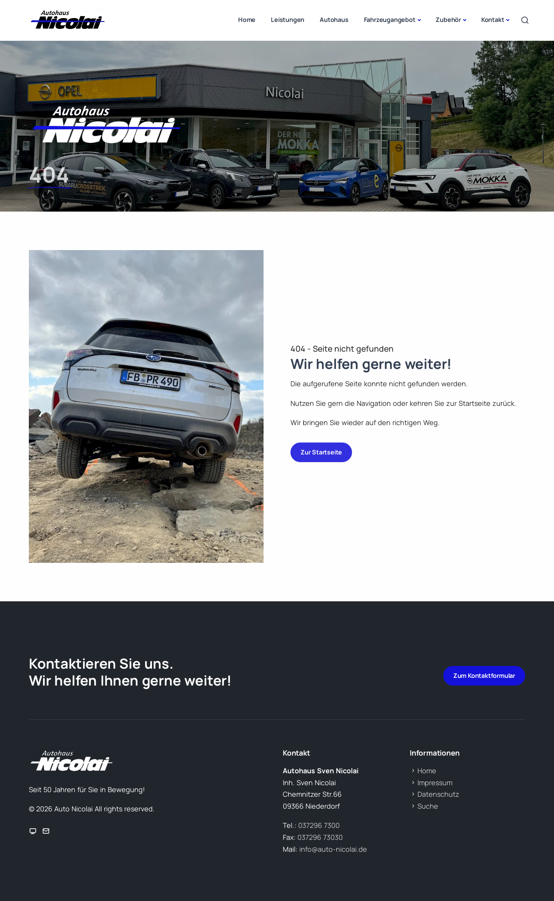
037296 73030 (320, 837)
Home (246, 19)
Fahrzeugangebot (390, 19)
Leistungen (287, 19)
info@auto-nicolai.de (333, 849)
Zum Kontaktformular (484, 675)
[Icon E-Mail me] (46, 831)
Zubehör (448, 19)
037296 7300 (319, 825)
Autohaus (334, 19)
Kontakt (492, 19)
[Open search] (525, 20)
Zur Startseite (321, 449)
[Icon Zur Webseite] (33, 831)
